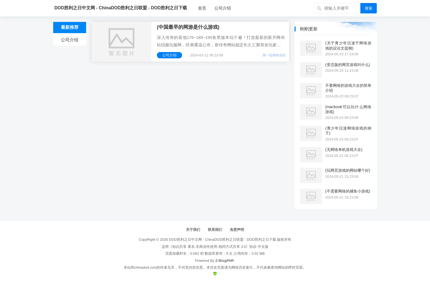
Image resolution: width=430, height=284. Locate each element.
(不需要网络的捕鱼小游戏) (347, 191)
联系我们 (215, 230)
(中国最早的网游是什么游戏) (188, 27)
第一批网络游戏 (273, 55)
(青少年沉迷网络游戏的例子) (348, 130)
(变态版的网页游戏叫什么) (347, 64)
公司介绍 (222, 8)
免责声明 (237, 230)
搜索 (368, 8)
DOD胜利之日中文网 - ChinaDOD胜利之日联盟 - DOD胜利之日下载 (222, 239)
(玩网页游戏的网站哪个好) (347, 170)
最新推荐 (69, 27)
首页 (202, 8)
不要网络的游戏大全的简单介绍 (348, 88)
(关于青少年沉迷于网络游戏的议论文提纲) (348, 45)
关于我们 (193, 230)
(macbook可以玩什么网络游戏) (348, 109)
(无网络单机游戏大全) (343, 149)
